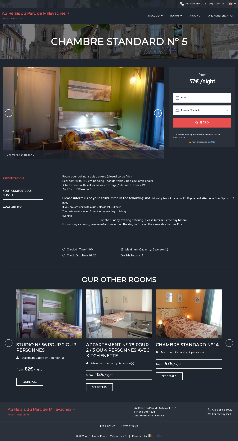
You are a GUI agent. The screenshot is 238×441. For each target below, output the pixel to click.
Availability (12, 207)
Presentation (13, 178)
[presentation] (8, 113)
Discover (155, 16)
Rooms (176, 16)
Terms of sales (129, 426)
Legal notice (107, 426)
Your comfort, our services (17, 193)
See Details (29, 382)
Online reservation (221, 16)
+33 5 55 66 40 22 (219, 410)
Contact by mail (219, 414)
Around (195, 16)
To (205, 98)
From (183, 98)
